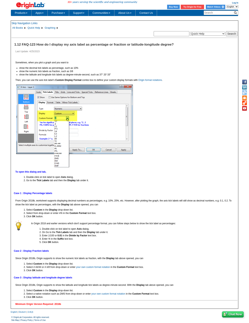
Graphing (50, 27)
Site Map (15, 320)
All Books (17, 27)
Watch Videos (215, 7)
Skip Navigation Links (24, 23)
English (14, 312)
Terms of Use (40, 320)
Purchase (58, 12)
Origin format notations (150, 80)
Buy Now (173, 7)
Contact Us (146, 12)
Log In (235, 3)
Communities (101, 12)
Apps (39, 12)
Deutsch (22, 312)
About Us (125, 12)
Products (21, 12)
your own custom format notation (93, 267)
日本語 (30, 312)
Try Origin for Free (192, 7)
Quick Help (34, 27)
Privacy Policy (27, 320)
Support (78, 12)
